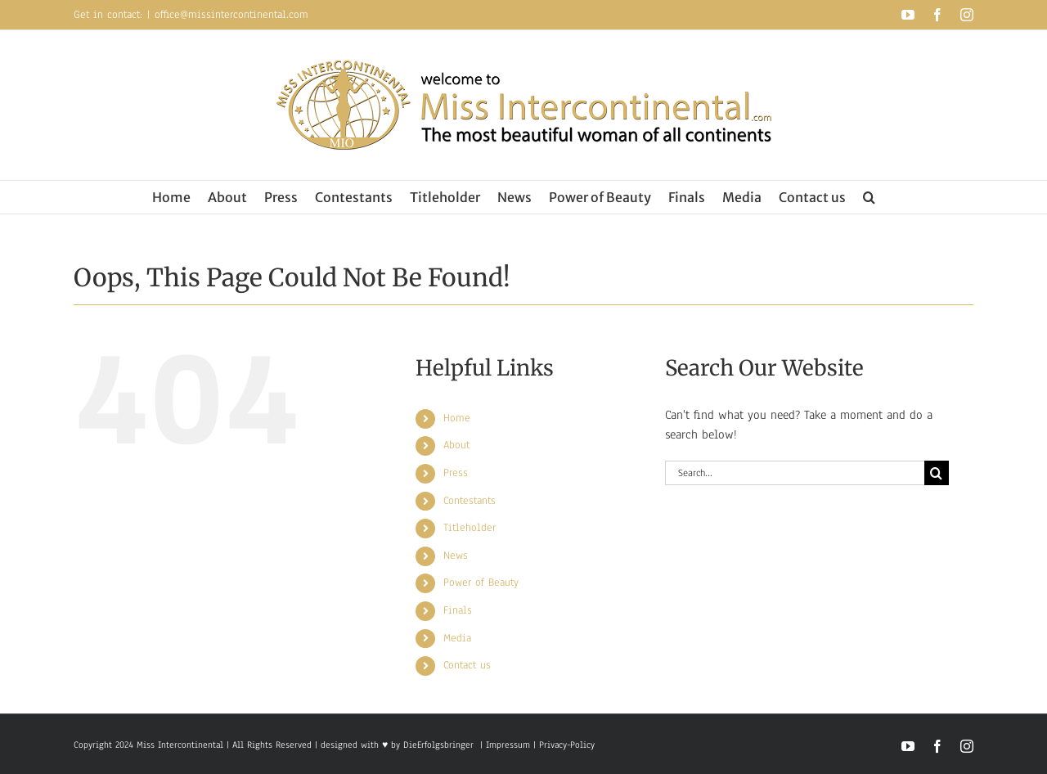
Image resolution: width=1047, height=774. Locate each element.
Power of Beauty (481, 582)
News (455, 555)
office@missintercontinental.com (231, 14)
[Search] (936, 473)
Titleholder (469, 527)
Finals (457, 610)
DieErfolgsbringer (438, 744)
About (456, 445)
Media (457, 638)
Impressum (506, 744)
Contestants (469, 500)
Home (456, 418)
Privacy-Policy (567, 744)
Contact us (467, 665)
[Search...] (794, 473)
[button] (869, 197)
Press (455, 473)
